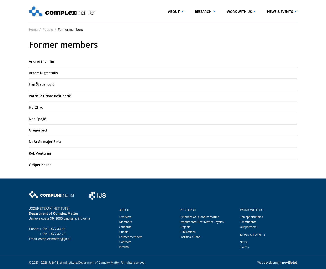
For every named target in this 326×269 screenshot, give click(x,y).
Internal (124, 247)
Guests (123, 232)
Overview (125, 217)
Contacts (125, 242)
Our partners (248, 227)
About (174, 11)
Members (125, 222)
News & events (280, 11)
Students (125, 227)
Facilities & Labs (190, 237)
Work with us (239, 11)
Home (33, 30)
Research (203, 11)
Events (244, 247)
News (243, 242)
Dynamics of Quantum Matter (199, 217)
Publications (188, 232)
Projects (185, 227)
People (47, 30)
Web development (277, 262)
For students (248, 222)
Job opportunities (251, 217)
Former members (130, 237)
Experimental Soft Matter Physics (202, 222)
